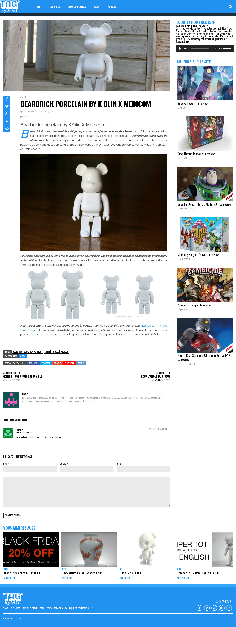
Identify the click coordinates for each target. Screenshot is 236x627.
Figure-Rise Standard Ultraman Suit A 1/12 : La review (204, 357)
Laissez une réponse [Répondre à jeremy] (24, 433)
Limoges (55, 351)
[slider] (200, 48)
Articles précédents (11, 372)
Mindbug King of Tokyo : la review (198, 254)
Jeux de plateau (77, 6)
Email (63, 464)
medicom (65, 351)
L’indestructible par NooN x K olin (82, 572)
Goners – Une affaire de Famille (22, 376)
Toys (37, 6)
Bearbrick (17, 351)
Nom (5, 464)
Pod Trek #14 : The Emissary (192, 26)
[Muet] (220, 48)
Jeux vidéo (54, 6)
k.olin (47, 351)
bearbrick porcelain (33, 351)
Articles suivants (163, 372)
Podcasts (113, 6)
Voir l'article (10, 578)
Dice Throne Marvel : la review (196, 153)
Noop (27, 116)
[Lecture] (180, 48)
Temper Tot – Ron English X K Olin (198, 572)
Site (119, 464)
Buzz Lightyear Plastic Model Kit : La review (204, 204)
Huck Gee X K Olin (131, 572)
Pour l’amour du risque (155, 376)
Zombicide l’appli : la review (194, 305)
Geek (96, 6)
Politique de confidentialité (79, 608)
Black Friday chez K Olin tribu (22, 572)
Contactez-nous (55, 608)
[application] (205, 48)
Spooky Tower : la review (192, 103)
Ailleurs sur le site (194, 62)
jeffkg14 (157, 380)
